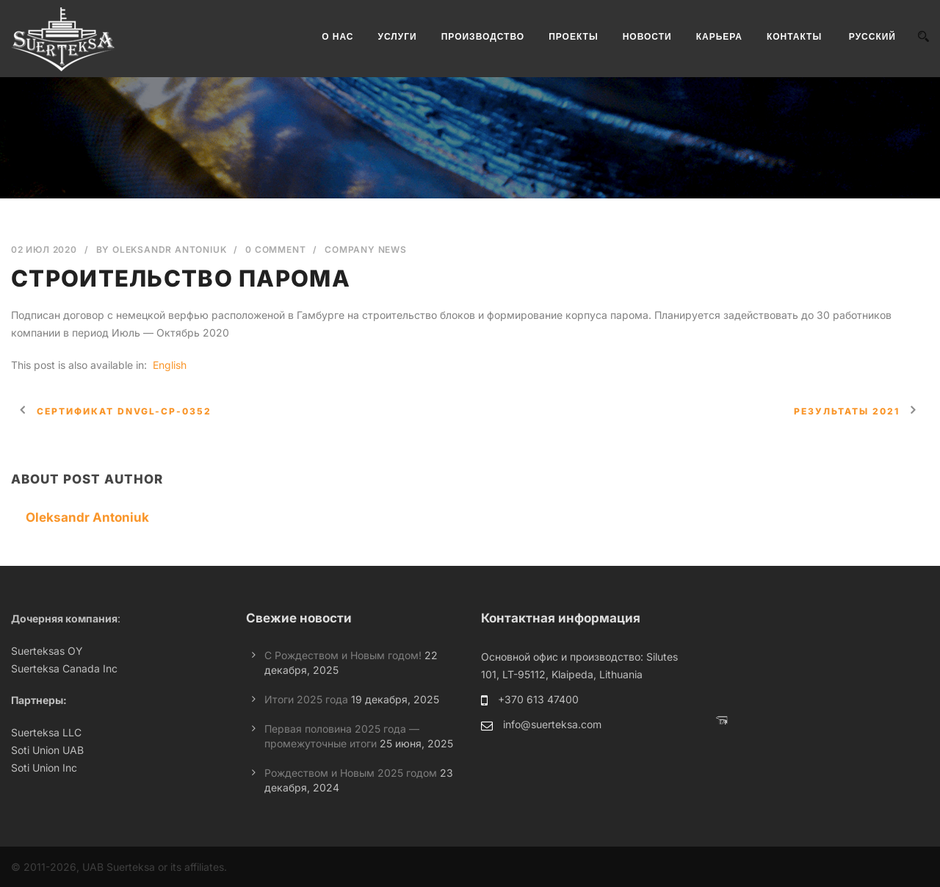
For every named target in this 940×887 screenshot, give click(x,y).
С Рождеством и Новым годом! (343, 655)
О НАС (337, 37)
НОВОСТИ (647, 37)
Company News (366, 249)
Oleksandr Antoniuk (169, 249)
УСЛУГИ (397, 37)
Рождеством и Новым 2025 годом (350, 772)
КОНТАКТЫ (794, 37)
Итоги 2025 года (306, 699)
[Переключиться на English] (168, 365)
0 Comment (275, 249)
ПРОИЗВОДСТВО (482, 37)
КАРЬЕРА (719, 37)
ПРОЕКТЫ (574, 37)
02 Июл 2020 (44, 249)
